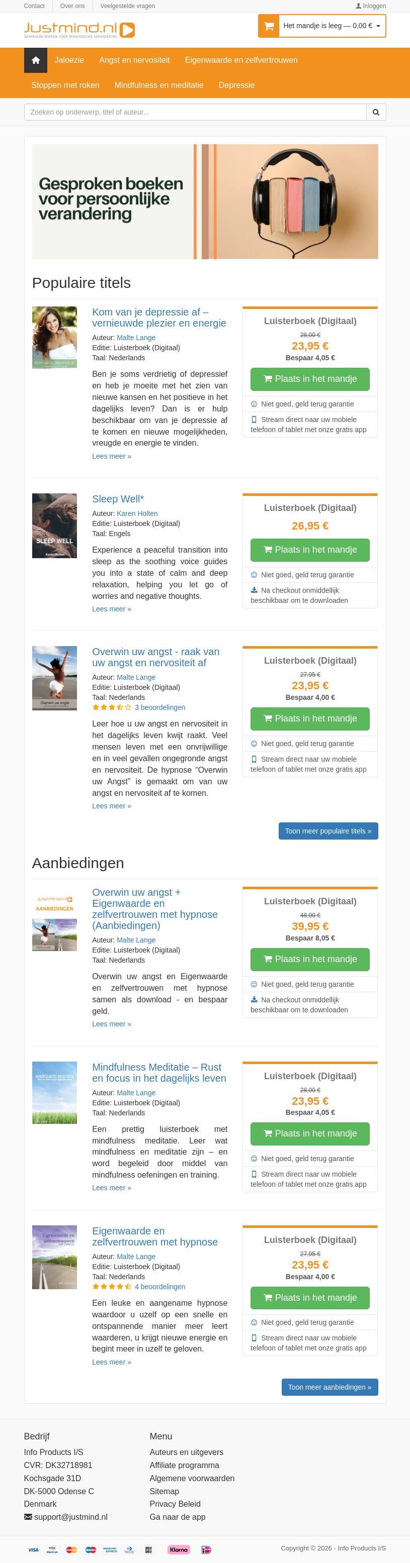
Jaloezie (70, 60)
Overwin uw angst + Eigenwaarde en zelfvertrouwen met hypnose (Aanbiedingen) (155, 909)
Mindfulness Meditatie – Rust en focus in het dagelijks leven (159, 1073)
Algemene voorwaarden (192, 1478)
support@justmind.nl (66, 1517)
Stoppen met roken (66, 85)
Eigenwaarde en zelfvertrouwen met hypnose (155, 1236)
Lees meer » (111, 456)
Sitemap (165, 1491)
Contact (34, 6)
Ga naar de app (178, 1517)
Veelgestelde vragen (128, 6)
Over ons (72, 6)
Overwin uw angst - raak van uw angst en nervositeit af (155, 657)
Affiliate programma (184, 1465)
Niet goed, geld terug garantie (302, 404)
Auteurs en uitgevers (187, 1452)
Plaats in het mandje (310, 379)
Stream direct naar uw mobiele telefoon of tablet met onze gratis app (308, 424)
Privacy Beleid (175, 1504)
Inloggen (370, 6)
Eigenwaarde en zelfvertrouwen (241, 60)
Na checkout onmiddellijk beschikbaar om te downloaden (299, 594)
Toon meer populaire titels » (328, 831)
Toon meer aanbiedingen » (330, 1387)
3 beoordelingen (160, 707)
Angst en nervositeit (134, 60)
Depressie (237, 85)
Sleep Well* (118, 498)
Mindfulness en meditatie (159, 85)
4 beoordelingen (160, 1287)
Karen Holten (137, 513)
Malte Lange (136, 338)
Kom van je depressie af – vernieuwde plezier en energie (159, 317)
